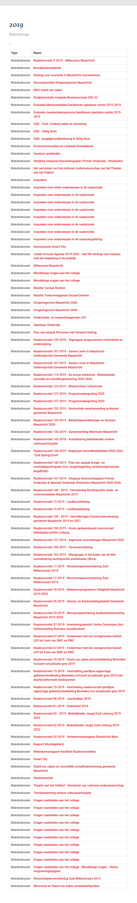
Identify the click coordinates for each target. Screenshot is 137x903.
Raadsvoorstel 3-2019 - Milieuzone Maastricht (64, 60)
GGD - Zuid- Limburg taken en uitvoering (60, 124)
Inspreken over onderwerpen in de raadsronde (63, 195)
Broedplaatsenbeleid (47, 68)
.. (10, 43)
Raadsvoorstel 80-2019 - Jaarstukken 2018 (62, 698)
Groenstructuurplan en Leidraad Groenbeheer (63, 146)
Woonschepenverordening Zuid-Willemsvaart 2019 (66, 878)
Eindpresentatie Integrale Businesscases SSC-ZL (65, 97)
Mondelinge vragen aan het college (56, 273)
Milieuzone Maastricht (48, 265)
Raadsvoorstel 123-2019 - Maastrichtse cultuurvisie (67, 386)
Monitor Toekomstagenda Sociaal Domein (61, 295)
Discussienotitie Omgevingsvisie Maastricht (62, 82)
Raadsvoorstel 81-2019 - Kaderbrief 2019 (60, 706)
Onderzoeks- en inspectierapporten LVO (59, 317)
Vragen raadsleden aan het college (56, 800)
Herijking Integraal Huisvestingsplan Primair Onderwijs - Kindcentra (78, 161)
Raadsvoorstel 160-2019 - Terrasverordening (63, 547)
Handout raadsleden (46, 153)
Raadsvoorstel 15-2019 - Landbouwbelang (61, 501)
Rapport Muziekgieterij (48, 744)
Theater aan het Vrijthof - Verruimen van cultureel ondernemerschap (78, 785)
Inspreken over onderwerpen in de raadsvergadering (67, 239)
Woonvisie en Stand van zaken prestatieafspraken (66, 886)
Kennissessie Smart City (49, 246)
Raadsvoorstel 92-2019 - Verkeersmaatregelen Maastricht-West (75, 737)
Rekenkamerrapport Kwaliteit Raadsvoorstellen (64, 751)
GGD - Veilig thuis (45, 131)
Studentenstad (43, 778)
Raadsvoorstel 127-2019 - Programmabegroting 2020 (68, 393)
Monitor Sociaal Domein (49, 288)
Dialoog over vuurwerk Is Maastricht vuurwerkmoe (66, 75)
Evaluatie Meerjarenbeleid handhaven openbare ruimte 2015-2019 (77, 105)
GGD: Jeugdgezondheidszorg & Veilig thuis (61, 138)
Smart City (40, 759)
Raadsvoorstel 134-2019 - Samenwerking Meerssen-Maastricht (75, 432)
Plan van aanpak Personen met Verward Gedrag (65, 332)
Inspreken (39, 180)
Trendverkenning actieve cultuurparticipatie (62, 793)
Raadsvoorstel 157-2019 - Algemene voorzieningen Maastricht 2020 (78, 540)
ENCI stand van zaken (47, 90)
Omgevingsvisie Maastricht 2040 (55, 302)
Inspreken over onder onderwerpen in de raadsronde (67, 187)
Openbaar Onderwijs (46, 325)
